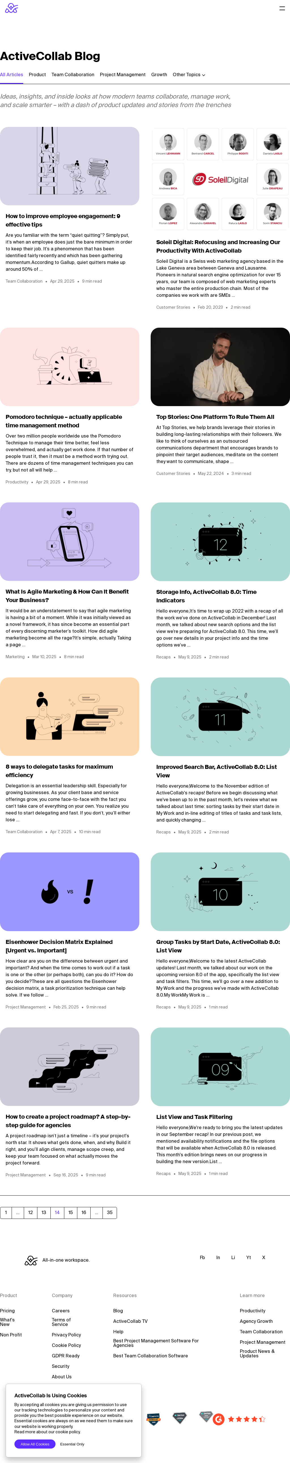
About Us (62, 1377)
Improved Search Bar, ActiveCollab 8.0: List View (216, 772)
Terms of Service (61, 1322)
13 (44, 1213)
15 (71, 1213)
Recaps (163, 657)
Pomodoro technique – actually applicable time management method (64, 422)
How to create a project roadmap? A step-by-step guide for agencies (68, 1121)
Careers (61, 1311)
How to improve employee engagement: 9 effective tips (63, 221)
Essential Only (72, 1444)
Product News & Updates (257, 1353)
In (218, 1258)
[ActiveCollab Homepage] (11, 8)
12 (30, 1213)
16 (84, 1213)
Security (60, 1366)
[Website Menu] (282, 8)
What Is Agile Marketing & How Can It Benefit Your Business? (67, 596)
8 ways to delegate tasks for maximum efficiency (59, 771)
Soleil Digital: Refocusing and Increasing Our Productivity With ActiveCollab (218, 247)
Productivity (17, 482)
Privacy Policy (66, 1335)
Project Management (123, 75)
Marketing (15, 657)
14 (57, 1213)
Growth (159, 75)
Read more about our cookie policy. (47, 1432)
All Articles (11, 75)
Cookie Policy (66, 1345)
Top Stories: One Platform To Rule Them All (215, 417)
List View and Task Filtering (194, 1117)
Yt (248, 1258)
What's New (7, 1322)
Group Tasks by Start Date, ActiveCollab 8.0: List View (218, 947)
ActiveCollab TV (130, 1321)
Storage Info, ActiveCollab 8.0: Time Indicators (206, 597)
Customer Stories (173, 308)
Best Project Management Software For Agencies (156, 1343)
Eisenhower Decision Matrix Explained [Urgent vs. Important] (59, 947)
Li (233, 1258)
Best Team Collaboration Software (150, 1356)
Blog (118, 1311)
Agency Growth (256, 1321)
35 (109, 1213)
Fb (202, 1258)
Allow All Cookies (35, 1444)
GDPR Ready (65, 1356)
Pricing (7, 1311)
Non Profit (11, 1335)
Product (37, 75)
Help (118, 1332)
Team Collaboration (73, 75)
